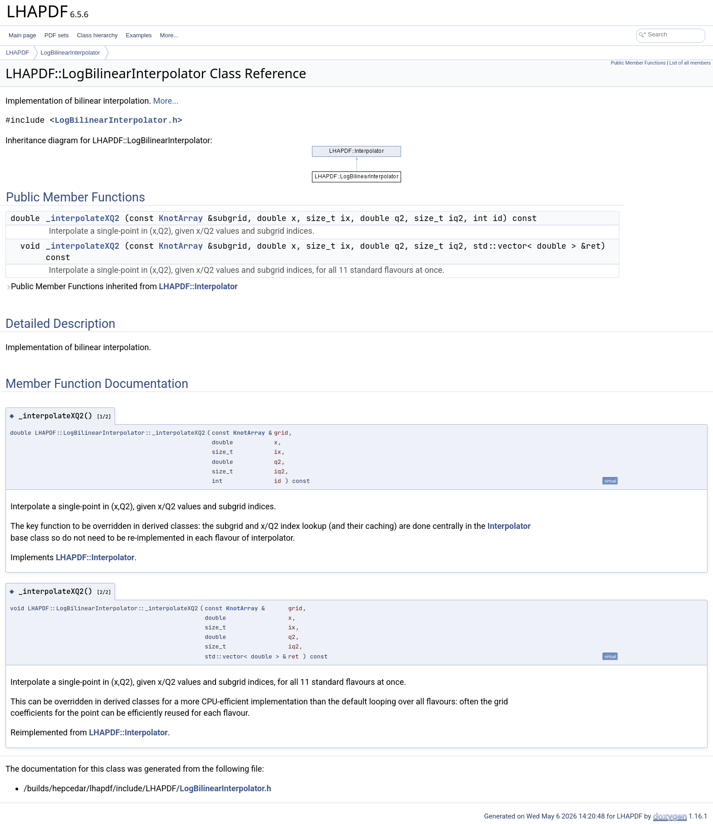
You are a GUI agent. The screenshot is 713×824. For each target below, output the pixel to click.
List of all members (690, 63)
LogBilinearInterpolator (70, 52)
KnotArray (181, 218)
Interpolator (509, 526)
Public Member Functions (638, 63)
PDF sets (57, 35)
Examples (139, 35)
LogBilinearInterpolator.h (116, 120)
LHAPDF (17, 52)
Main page (22, 35)
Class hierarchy (97, 35)
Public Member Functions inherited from (121, 286)
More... (169, 35)
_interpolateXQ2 (83, 218)
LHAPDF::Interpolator (198, 286)
